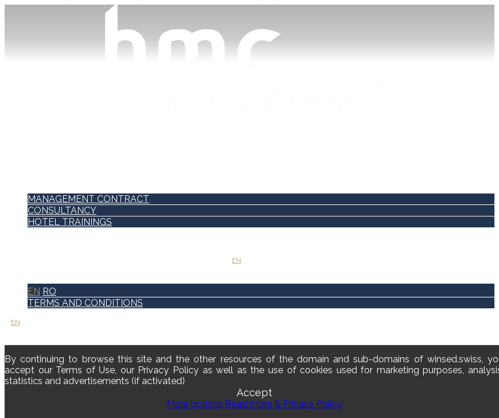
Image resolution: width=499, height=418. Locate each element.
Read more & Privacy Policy (283, 403)
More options (195, 403)
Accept (254, 392)
